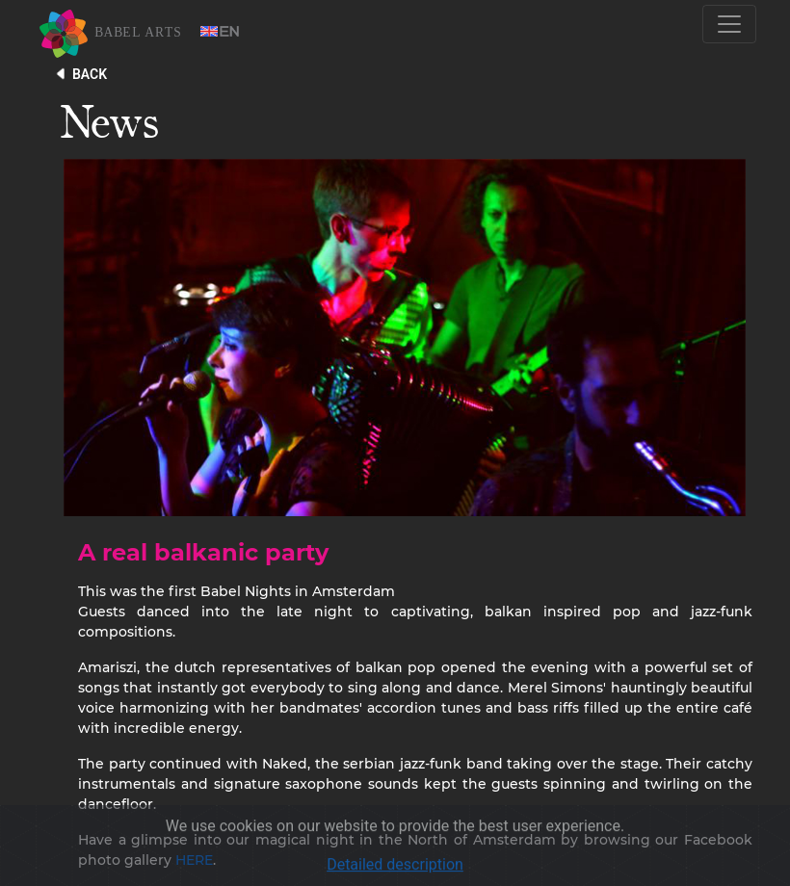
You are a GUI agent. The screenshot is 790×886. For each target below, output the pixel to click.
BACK (89, 74)
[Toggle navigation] (729, 24)
